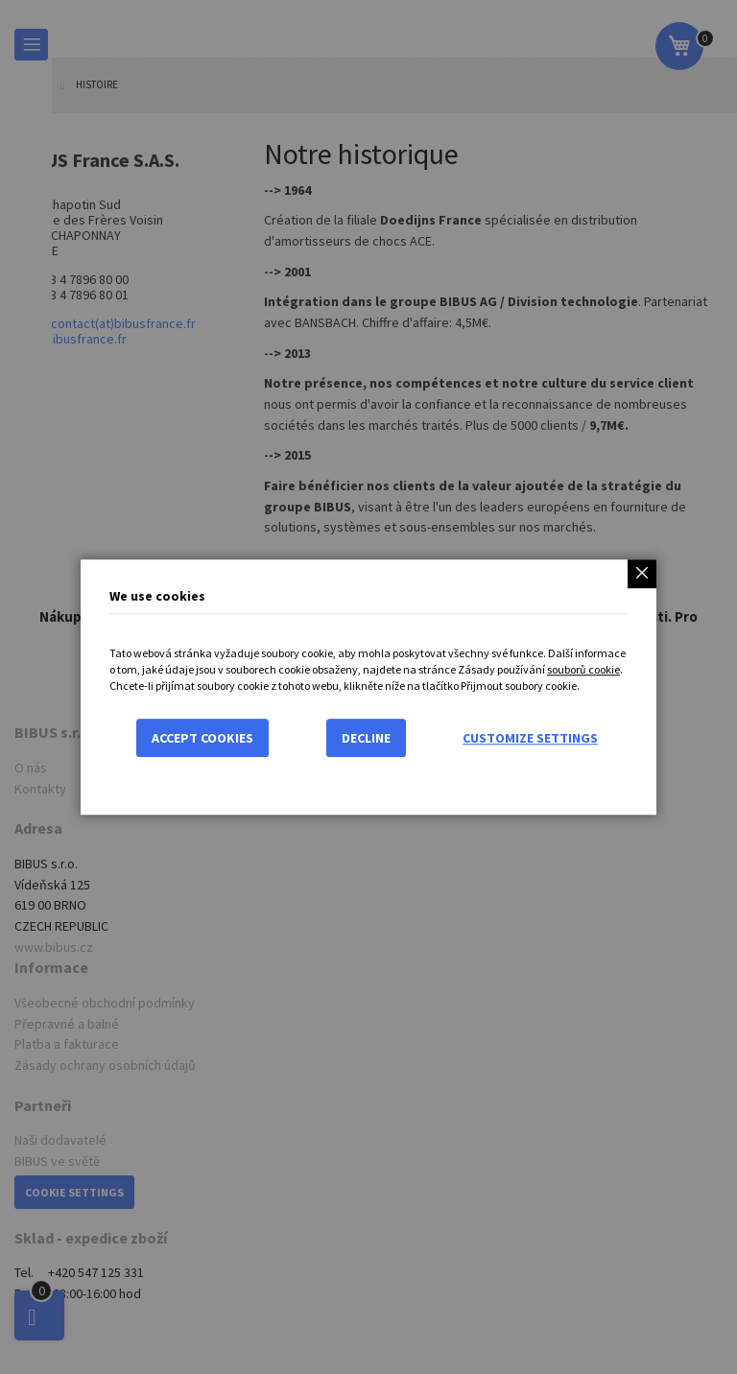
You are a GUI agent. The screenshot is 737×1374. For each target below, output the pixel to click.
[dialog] (368, 687)
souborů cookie (583, 669)
